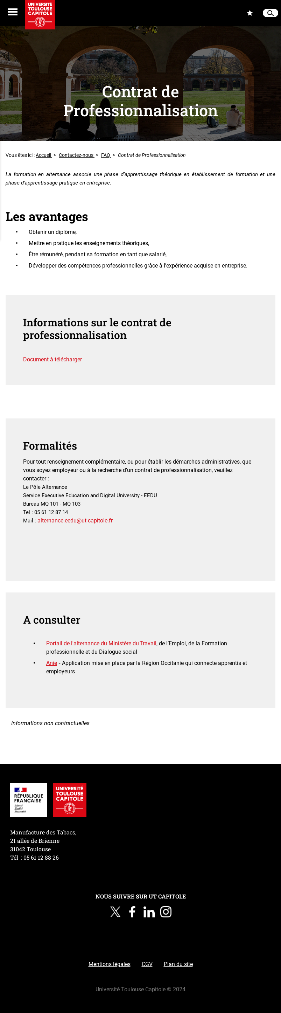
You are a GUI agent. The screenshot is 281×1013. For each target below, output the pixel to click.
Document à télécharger (52, 359)
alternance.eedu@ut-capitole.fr (75, 520)
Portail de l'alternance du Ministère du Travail (101, 643)
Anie (51, 663)
